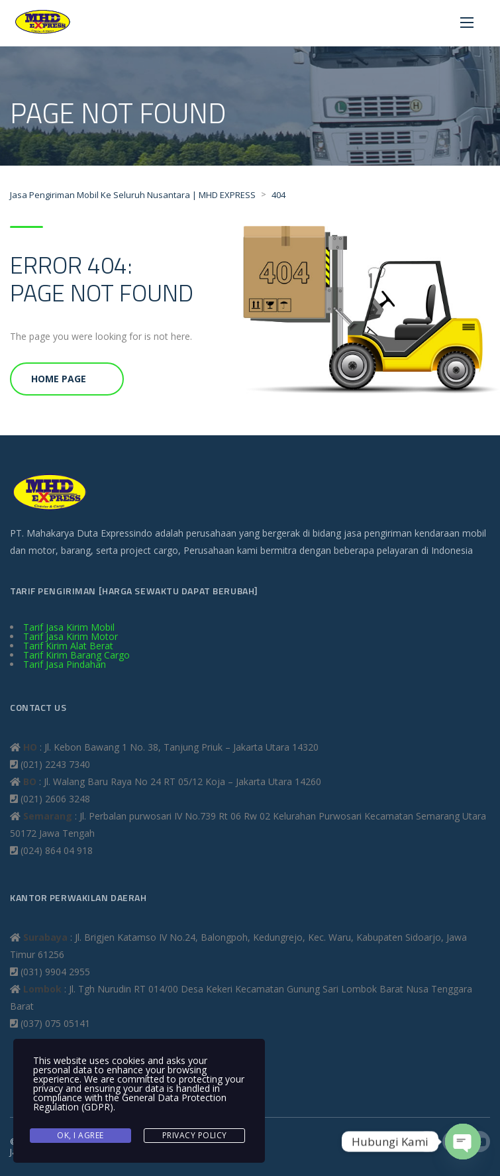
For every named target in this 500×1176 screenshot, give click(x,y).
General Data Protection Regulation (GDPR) (129, 1102)
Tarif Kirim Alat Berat (68, 645)
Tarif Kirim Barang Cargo (76, 655)
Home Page (58, 378)
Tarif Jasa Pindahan (64, 664)
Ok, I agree (80, 1135)
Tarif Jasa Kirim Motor (70, 636)
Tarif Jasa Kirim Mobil (69, 627)
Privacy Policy (194, 1135)
